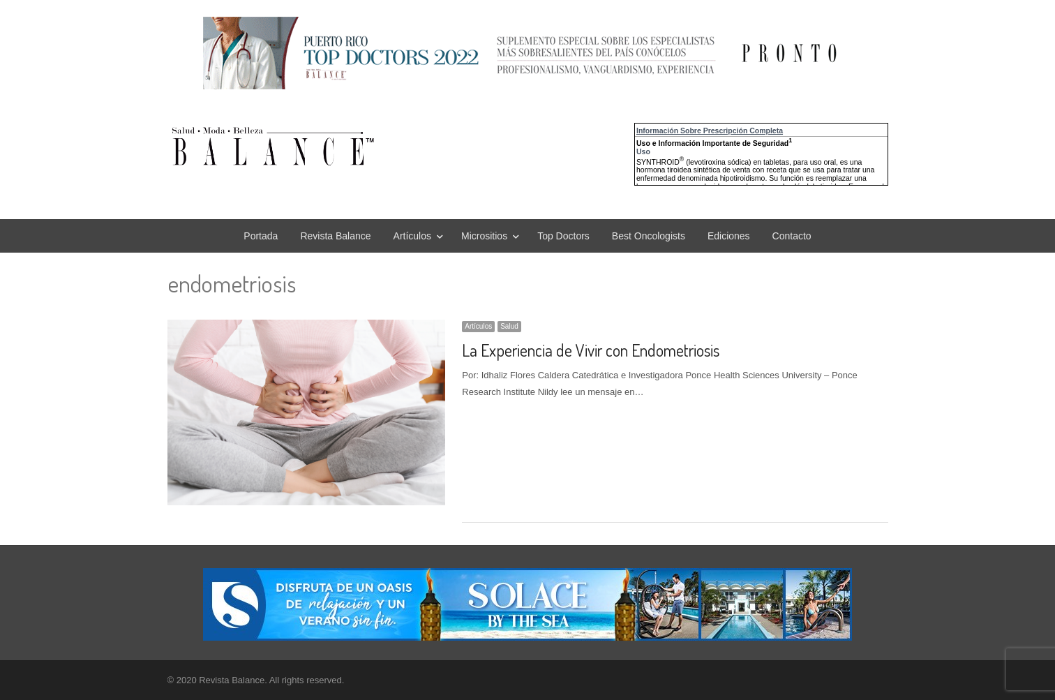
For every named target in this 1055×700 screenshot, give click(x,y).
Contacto (791, 235)
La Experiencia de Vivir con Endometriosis (590, 350)
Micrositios (484, 235)
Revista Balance (335, 235)
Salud (509, 326)
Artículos (412, 235)
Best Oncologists (648, 235)
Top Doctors (563, 235)
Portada (261, 235)
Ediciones (729, 235)
